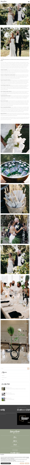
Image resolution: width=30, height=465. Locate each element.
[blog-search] (15, 369)
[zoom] (15, 138)
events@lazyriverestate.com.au (15, 446)
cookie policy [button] (12, 458)
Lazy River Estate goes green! (10, 399)
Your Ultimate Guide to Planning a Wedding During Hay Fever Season (16, 388)
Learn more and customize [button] (6, 463)
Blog (5, 13)
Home (3, 13)
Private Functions (4, 377)
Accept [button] (27, 463)
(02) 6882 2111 (15, 438)
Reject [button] (22, 463)
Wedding (3, 375)
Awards (3, 379)
